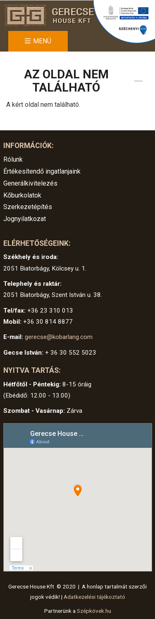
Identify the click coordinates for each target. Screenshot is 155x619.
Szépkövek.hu (94, 610)
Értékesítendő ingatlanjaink (42, 171)
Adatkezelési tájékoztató (94, 596)
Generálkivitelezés (30, 183)
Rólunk (13, 159)
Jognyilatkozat (24, 219)
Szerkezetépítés (27, 207)
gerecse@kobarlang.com (59, 337)
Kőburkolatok (22, 195)
